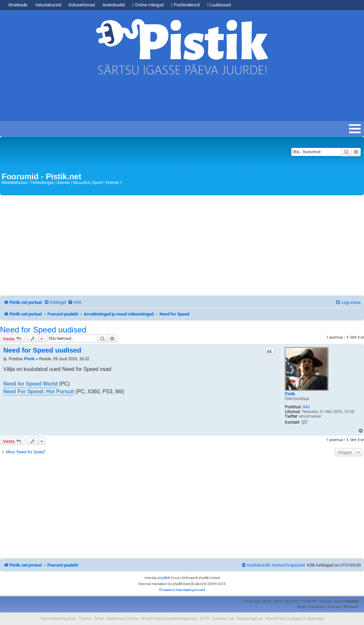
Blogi (301, 607)
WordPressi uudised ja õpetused (295, 618)
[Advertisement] (150, 101)
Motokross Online (122, 618)
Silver (99, 618)
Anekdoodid (113, 4)
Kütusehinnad (82, 4)
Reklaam (351, 607)
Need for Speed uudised (43, 330)
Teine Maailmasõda (58, 618)
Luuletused (219, 4)
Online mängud (147, 4)
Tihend (85, 618)
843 (306, 407)
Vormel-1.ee (223, 618)
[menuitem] (75, 302)
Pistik (290, 394)
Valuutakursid (48, 4)
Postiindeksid (185, 4)
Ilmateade (17, 4)
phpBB (162, 578)
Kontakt (334, 607)
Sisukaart (317, 607)
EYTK (205, 618)
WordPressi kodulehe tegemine (169, 618)
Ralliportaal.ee (250, 618)
